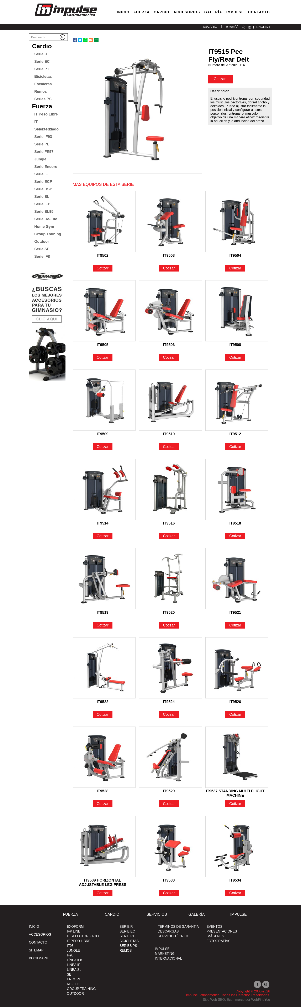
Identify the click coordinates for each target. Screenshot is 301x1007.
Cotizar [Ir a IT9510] (169, 447)
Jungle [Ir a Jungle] (40, 159)
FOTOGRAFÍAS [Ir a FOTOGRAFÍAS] (218, 941)
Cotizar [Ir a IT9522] (103, 714)
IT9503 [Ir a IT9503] (169, 255)
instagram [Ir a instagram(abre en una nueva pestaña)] (249, 27)
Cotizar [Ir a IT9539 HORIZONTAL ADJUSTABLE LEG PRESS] (103, 893)
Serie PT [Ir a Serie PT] (41, 69)
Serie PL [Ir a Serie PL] (41, 144)
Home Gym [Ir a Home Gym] (44, 226)
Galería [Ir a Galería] (213, 12)
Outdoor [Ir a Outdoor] (41, 241)
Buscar (243, 27)
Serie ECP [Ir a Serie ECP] (43, 182)
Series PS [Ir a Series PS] (43, 99)
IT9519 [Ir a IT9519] (103, 612)
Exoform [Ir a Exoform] (75, 926)
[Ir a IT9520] (170, 578)
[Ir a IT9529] (170, 757)
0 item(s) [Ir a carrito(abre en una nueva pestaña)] (232, 26)
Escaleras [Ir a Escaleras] (43, 84)
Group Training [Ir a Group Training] (47, 234)
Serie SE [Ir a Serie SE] (41, 249)
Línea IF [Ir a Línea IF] (73, 965)
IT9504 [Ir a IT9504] (235, 255)
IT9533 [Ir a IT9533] (169, 880)
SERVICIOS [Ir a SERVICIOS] (157, 914)
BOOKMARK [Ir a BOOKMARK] (38, 958)
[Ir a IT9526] (236, 667)
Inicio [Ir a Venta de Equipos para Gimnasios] (123, 12)
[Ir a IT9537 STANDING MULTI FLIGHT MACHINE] (236, 757)
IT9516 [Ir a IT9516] (169, 523)
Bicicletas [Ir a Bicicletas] (43, 76)
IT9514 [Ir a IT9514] (103, 523)
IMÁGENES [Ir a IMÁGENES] (215, 936)
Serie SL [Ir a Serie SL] (41, 197)
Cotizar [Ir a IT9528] (103, 804)
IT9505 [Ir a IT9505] (103, 345)
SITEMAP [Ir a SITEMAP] (36, 950)
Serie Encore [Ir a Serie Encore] (45, 167)
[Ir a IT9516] (170, 489)
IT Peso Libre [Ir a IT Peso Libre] (46, 114)
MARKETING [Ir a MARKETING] (165, 953)
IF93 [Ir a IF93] (70, 955)
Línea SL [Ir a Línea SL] (74, 969)
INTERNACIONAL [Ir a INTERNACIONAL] (168, 958)
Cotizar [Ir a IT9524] (169, 714)
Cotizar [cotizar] (220, 79)
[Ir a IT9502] (104, 221)
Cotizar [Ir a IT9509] (103, 447)
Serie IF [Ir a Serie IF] (41, 174)
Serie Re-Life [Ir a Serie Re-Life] (45, 219)
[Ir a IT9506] (170, 310)
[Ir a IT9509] (104, 400)
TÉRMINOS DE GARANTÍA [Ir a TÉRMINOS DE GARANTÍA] (178, 926)
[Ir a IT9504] (236, 221)
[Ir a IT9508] (236, 310)
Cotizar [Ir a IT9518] (235, 536)
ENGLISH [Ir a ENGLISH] (263, 27)
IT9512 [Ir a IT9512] (235, 434)
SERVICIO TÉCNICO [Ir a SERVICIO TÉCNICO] (173, 936)
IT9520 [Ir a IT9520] (169, 612)
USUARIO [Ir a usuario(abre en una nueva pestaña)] (210, 26)
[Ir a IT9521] (236, 578)
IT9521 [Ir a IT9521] (235, 612)
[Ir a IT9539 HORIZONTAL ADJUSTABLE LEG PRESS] (104, 846)
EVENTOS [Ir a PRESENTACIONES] (214, 926)
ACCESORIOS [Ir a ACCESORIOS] (40, 934)
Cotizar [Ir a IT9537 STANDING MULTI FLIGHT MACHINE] (235, 804)
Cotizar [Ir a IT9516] (169, 536)
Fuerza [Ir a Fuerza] (142, 12)
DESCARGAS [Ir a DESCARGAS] (168, 931)
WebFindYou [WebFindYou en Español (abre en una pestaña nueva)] (260, 999)
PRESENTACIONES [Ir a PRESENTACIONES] (221, 931)
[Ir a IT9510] (170, 400)
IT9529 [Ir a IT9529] (169, 791)
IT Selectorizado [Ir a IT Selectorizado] (46, 122)
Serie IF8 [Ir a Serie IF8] (42, 256)
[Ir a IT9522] (104, 667)
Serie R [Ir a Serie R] (40, 54)
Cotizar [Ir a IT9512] (235, 447)
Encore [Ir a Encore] (74, 979)
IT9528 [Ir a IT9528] (103, 791)
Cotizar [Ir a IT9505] (103, 357)
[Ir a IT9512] (236, 400)
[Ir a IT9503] (170, 221)
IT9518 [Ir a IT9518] (235, 523)
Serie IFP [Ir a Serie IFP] (42, 204)
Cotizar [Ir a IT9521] (235, 625)
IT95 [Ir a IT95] (70, 945)
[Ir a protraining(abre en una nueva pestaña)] (47, 325)
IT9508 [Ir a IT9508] (235, 345)
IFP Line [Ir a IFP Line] (73, 931)
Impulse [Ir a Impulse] (235, 12)
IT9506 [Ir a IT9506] (169, 345)
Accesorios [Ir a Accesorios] (187, 12)
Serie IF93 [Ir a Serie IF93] (43, 137)
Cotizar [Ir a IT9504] (235, 268)
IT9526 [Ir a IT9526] (235, 702)
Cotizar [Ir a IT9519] (103, 625)
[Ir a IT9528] (104, 757)
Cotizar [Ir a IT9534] (235, 893)
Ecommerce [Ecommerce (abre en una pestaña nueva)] (235, 999)
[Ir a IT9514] (104, 489)
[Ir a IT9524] (170, 667)
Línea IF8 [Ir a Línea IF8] (74, 960)
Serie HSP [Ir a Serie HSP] (43, 189)
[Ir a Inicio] (65, 17)
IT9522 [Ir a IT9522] (103, 702)
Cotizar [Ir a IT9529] (169, 804)
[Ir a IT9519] (104, 578)
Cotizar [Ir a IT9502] (103, 268)
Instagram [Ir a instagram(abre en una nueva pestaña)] (265, 984)
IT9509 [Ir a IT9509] (103, 434)
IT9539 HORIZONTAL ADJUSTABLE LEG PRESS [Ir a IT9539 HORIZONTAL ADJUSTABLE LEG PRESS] (102, 880)
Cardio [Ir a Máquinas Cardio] (161, 12)
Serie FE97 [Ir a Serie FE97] (43, 152)
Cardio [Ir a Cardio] (42, 46)
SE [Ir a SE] (69, 974)
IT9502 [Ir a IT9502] (103, 255)
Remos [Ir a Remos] (40, 91)
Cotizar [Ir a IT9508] (235, 357)
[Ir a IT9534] (236, 846)
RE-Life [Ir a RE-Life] (73, 984)
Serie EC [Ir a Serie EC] (42, 62)
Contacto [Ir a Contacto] (259, 12)
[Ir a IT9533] (170, 846)
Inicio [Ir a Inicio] (34, 926)
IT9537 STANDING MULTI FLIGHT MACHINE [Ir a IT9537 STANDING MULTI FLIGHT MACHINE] (235, 791)
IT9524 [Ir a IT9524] (169, 702)
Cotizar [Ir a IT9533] (169, 893)
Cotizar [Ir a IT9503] (169, 268)
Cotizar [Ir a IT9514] (103, 536)
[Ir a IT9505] (104, 310)
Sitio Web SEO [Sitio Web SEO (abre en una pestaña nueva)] (214, 999)
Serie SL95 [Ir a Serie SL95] (43, 212)
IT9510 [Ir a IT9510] (169, 434)
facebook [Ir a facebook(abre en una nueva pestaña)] (253, 27)
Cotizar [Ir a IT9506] (169, 357)
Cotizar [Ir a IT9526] (235, 714)
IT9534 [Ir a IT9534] (235, 880)
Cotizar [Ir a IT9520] (169, 625)
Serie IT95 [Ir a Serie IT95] (43, 129)
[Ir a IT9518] (236, 489)
